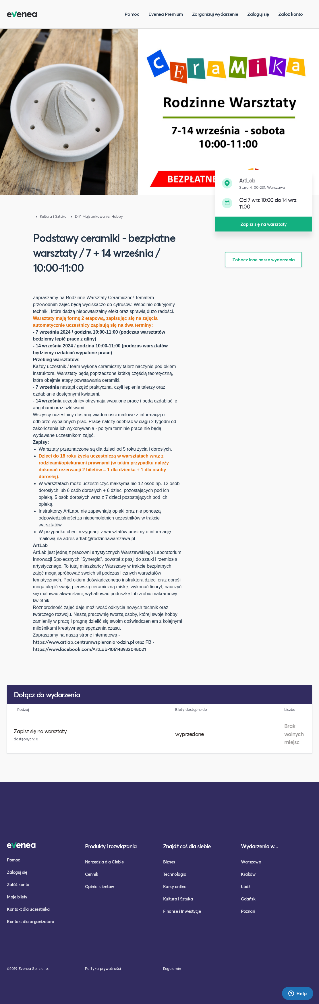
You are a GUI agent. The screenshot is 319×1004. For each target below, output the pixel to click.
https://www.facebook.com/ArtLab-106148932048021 (89, 649)
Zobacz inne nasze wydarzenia (263, 259)
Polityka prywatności (103, 968)
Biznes (169, 862)
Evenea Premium (165, 14)
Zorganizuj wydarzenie (215, 14)
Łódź (245, 886)
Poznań (248, 911)
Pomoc (132, 14)
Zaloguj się (258, 14)
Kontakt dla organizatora (30, 921)
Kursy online (174, 886)
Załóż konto (290, 14)
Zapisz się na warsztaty (263, 224)
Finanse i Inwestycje (182, 911)
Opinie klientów (99, 886)
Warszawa (251, 862)
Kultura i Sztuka (178, 899)
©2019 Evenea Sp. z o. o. (28, 968)
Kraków (248, 874)
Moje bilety (17, 897)
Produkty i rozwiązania (111, 846)
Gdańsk (248, 899)
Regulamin (172, 968)
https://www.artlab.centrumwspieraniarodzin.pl (83, 642)
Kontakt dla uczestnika (28, 909)
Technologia (174, 874)
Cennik (91, 874)
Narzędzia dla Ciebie (104, 862)
